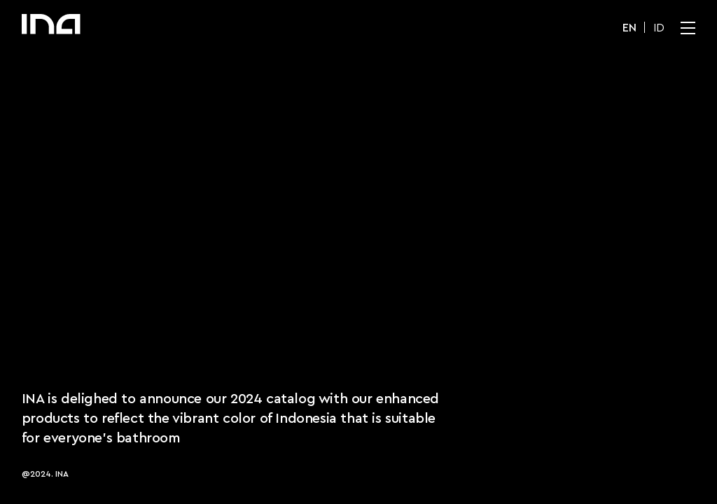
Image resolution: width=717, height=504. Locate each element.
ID (658, 28)
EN (629, 28)
